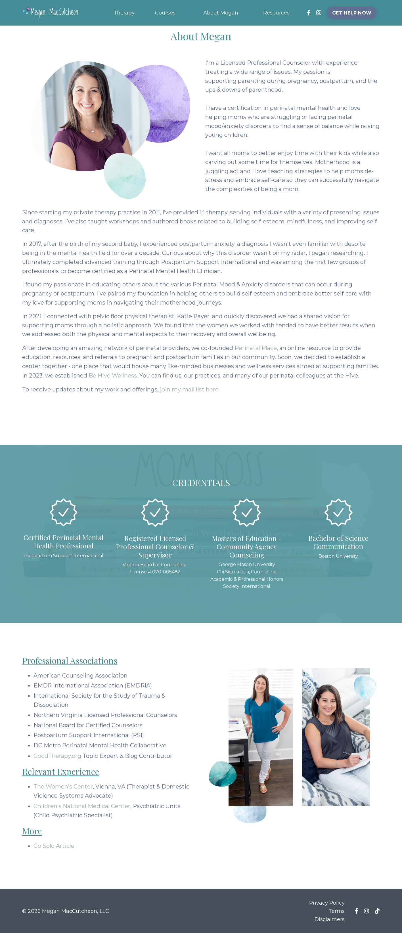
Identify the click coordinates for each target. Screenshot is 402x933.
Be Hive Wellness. (113, 375)
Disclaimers (330, 919)
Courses (165, 12)
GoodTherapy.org (58, 756)
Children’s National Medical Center (82, 806)
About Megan (220, 12)
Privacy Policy (327, 903)
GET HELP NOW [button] (352, 12)
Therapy (124, 12)
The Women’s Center (63, 786)
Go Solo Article (54, 845)
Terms (336, 910)
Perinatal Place (256, 348)
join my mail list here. (190, 389)
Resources (276, 12)
